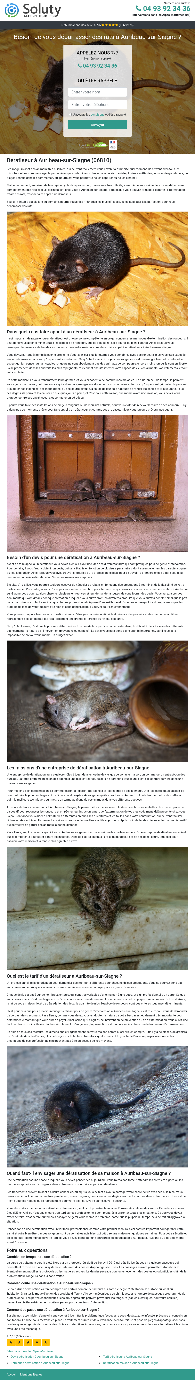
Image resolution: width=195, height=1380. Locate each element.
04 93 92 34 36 (163, 9)
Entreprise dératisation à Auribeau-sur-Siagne (40, 1363)
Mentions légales (31, 1374)
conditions (97, 114)
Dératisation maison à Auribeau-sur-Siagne (130, 1363)
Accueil (11, 1374)
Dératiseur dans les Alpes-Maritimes (30, 1351)
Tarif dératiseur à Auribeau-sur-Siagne (127, 1356)
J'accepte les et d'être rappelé (99, 114)
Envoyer (97, 124)
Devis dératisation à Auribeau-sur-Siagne (37, 1356)
